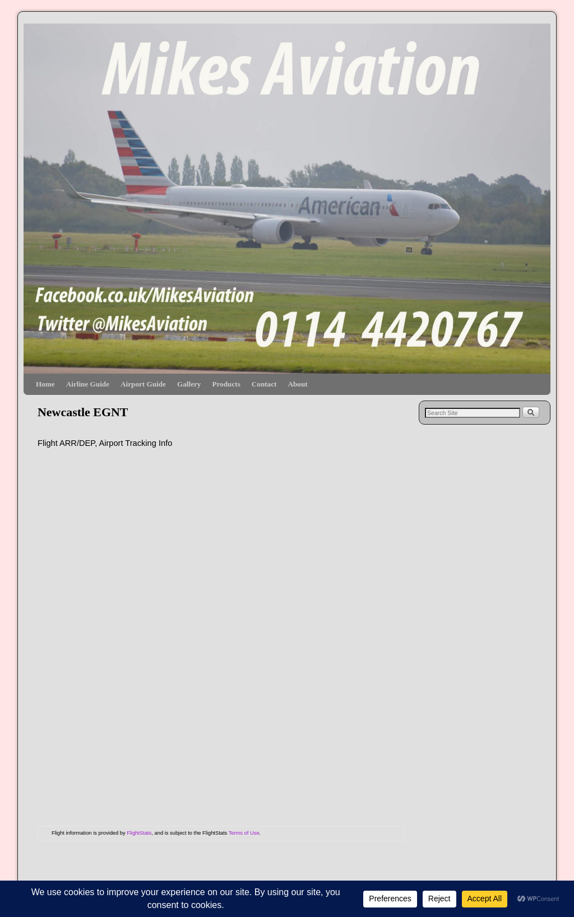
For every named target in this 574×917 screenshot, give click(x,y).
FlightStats (139, 833)
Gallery (189, 384)
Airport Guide (143, 384)
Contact (264, 384)
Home (45, 384)
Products (226, 384)
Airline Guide (87, 384)
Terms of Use (244, 833)
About (297, 384)
